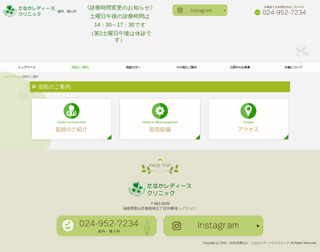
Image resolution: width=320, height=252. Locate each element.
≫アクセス (188, 208)
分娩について (293, 67)
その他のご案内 (186, 67)
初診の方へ (133, 67)
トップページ (26, 67)
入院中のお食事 (240, 67)
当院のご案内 (80, 67)
